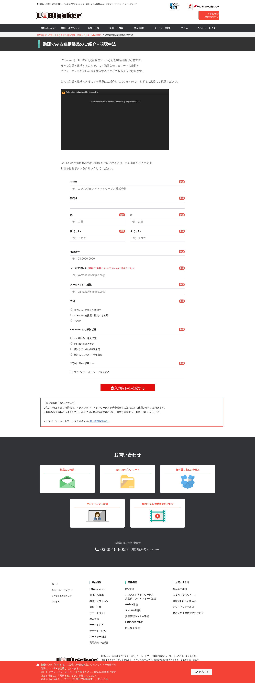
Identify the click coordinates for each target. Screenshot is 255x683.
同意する (202, 672)
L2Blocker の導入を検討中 (87, 310)
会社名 (127, 181)
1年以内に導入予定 (84, 344)
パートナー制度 (161, 28)
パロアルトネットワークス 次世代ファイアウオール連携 (140, 596)
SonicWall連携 (132, 610)
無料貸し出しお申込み (184, 601)
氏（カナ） (97, 231)
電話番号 (127, 251)
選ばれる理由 (97, 595)
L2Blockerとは (47, 28)
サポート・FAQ (98, 630)
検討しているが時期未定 (87, 349)
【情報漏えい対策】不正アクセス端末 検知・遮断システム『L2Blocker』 (69, 35)
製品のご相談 (180, 589)
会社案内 (55, 602)
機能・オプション (70, 28)
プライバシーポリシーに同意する (91, 372)
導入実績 (139, 28)
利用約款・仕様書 (99, 642)
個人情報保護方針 (99, 421)
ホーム (55, 584)
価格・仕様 (93, 28)
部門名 (127, 198)
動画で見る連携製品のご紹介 (188, 613)
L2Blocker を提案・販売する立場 (91, 315)
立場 (127, 301)
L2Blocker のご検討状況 (127, 329)
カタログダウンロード (184, 595)
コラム (184, 28)
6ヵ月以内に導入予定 (85, 338)
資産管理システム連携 (137, 616)
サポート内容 (116, 28)
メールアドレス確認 (127, 284)
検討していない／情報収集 (88, 355)
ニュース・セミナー (62, 590)
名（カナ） (157, 231)
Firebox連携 (131, 604)
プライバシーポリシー (127, 363)
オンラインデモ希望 (183, 607)
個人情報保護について (61, 596)
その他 (77, 321)
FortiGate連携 (132, 628)
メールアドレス (127, 268)
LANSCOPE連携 (134, 622)
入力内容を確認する (127, 388)
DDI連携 (129, 589)
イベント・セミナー (207, 28)
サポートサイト (98, 613)
